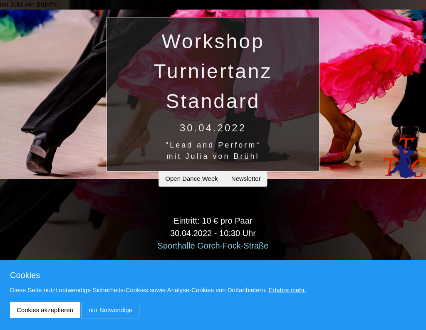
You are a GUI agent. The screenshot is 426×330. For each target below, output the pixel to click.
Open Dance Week (191, 178)
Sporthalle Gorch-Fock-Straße (213, 245)
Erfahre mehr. (287, 289)
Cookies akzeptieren (45, 309)
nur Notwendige (110, 309)
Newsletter (246, 178)
